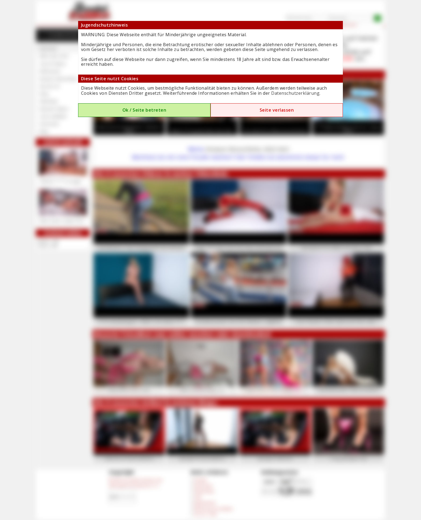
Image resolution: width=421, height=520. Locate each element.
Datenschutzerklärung (295, 93)
